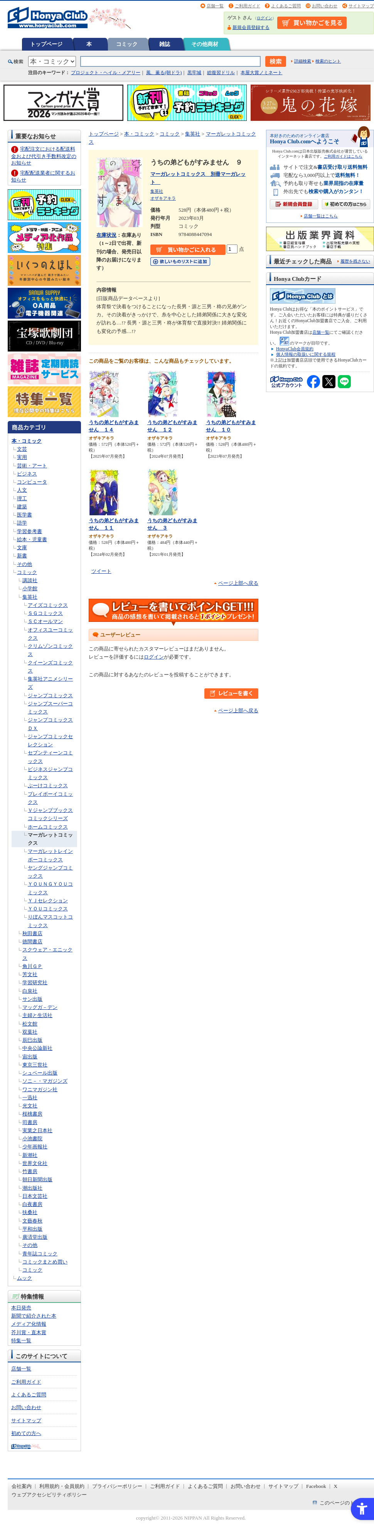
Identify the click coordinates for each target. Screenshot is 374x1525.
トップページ (46, 44)
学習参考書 (29, 531)
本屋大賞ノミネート (261, 72)
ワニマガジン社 (39, 1089)
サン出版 (32, 999)
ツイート (101, 571)
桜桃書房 (32, 1114)
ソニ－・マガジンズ (44, 1081)
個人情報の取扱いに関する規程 (305, 354)
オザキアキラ (163, 198)
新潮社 (29, 1155)
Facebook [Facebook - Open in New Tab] (316, 1486)
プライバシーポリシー (117, 1486)
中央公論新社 (37, 1048)
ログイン (264, 18)
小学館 (29, 588)
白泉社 (29, 991)
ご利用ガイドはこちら (343, 156)
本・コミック (27, 441)
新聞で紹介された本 (33, 1316)
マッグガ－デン (39, 1007)
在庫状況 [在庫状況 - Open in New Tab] (106, 235)
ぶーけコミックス (48, 785)
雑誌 (164, 44)
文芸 (22, 449)
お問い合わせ (324, 5)
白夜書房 (32, 1204)
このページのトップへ (345, 1503)
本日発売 (21, 1308)
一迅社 (29, 1097)
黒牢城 (194, 72)
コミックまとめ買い (44, 1262)
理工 (22, 498)
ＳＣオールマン (45, 621)
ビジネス (27, 474)
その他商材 (204, 44)
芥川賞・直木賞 (28, 1332)
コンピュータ (32, 482)
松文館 (29, 1024)
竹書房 (29, 1171)
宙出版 (29, 1057)
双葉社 (29, 1032)
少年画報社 (34, 1147)
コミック (127, 44)
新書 (22, 556)
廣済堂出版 (34, 1237)
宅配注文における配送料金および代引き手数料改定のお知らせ (43, 156)
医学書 (24, 515)
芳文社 (29, 974)
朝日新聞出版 (37, 1179)
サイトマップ (361, 5)
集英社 (29, 597)
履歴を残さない (355, 261)
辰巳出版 (32, 1040)
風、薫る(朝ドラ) (164, 72)
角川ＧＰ (32, 966)
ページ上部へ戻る (238, 583)
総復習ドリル (221, 72)
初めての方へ (26, 1433)
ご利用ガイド (247, 5)
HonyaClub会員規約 (294, 348)
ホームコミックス (48, 827)
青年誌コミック (39, 1254)
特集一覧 (21, 1340)
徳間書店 (32, 941)
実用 (22, 457)
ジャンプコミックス (50, 695)
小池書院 (32, 1138)
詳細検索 (302, 61)
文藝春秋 (32, 1221)
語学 (22, 523)
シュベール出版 (39, 1073)
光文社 (29, 1106)
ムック (24, 1278)
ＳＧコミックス (45, 613)
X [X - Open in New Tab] (336, 1486)
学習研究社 (34, 982)
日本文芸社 (34, 1196)
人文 (22, 490)
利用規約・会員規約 (61, 1486)
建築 (22, 506)
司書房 (29, 1122)
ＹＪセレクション (48, 900)
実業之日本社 (37, 1130)
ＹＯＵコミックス (48, 909)
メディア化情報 (28, 1324)
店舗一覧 (215, 5)
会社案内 (22, 1486)
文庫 (22, 547)
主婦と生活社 (37, 1015)
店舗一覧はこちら (321, 216)
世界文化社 (34, 1163)
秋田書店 (32, 933)
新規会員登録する (251, 27)
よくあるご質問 (286, 5)
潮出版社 (32, 1188)
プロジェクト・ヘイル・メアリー (105, 72)
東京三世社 (34, 1065)
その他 (24, 564)
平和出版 (32, 1229)
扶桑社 (29, 1212)
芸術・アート (32, 466)
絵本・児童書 (32, 539)
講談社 (29, 580)
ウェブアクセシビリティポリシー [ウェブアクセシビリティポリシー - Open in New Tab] (49, 1495)
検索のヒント (328, 61)
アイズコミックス (48, 605)
